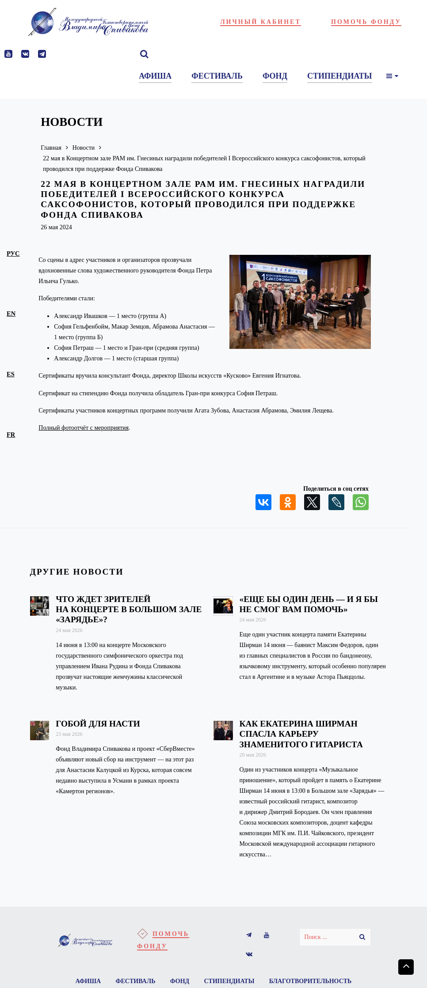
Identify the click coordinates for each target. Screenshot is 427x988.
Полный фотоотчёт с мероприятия (83, 427)
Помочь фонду (366, 22)
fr (11, 434)
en (11, 313)
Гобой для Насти (98, 723)
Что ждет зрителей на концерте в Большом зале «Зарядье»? (129, 609)
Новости (83, 147)
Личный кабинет (260, 22)
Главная (51, 147)
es (11, 374)
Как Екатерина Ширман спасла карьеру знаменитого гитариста (301, 734)
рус (13, 253)
